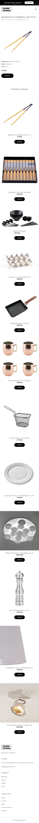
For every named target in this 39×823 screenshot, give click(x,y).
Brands (11, 61)
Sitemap (3, 810)
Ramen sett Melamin (19, 231)
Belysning (4, 776)
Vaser (3, 786)
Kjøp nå (7, 75)
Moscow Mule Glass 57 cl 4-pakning (19, 381)
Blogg (3, 798)
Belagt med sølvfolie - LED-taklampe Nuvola (19, 553)
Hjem (2, 20)
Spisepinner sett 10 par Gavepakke (19, 192)
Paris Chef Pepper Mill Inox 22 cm (19, 610)
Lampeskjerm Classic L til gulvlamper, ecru (19, 668)
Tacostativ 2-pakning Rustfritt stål (19, 277)
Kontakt (3, 801)
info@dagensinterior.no (8, 766)
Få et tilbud (29, 2)
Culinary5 (17, 61)
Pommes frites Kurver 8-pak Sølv (19, 438)
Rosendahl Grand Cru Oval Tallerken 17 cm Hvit (19, 496)
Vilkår (3, 804)
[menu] (36, 9)
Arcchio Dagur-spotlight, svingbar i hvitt (19, 725)
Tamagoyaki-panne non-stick (19, 323)
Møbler (3, 783)
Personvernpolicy (6, 807)
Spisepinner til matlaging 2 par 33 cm (19, 135)
